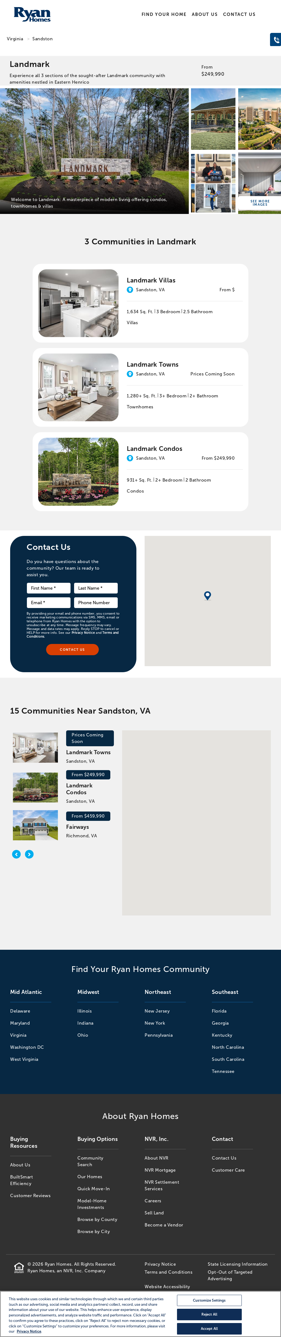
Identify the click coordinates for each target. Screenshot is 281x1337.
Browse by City (93, 1231)
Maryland (20, 1023)
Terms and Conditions (168, 1272)
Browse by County (97, 1219)
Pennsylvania (159, 1035)
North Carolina (228, 1047)
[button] (195, 818)
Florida (219, 1011)
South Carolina (228, 1059)
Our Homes (89, 1176)
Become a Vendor (164, 1225)
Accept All (209, 1329)
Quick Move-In (93, 1188)
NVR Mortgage (160, 1170)
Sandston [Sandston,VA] (42, 38)
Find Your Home (164, 14)
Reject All (209, 1315)
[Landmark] (94, 151)
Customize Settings (209, 1300)
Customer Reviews (30, 1195)
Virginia (15, 38)
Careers (153, 1201)
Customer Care (228, 1170)
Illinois (84, 1011)
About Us (205, 14)
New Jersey (157, 1011)
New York (155, 1023)
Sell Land (154, 1213)
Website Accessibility (167, 1286)
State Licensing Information (238, 1264)
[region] (140, 1314)
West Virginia (24, 1059)
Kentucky (222, 1035)
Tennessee (223, 1071)
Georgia (220, 1023)
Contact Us (239, 14)
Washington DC (27, 1047)
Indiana (85, 1023)
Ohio (82, 1035)
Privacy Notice (83, 633)
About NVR (156, 1158)
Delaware (20, 1011)
